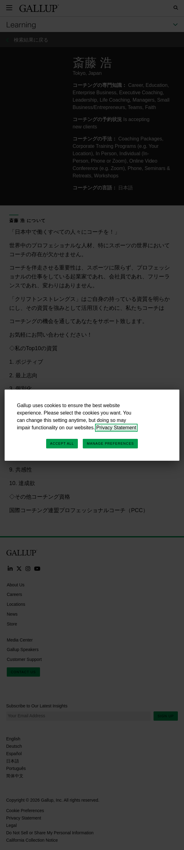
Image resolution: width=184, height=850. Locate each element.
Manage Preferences (110, 443)
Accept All (62, 443)
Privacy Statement (116, 427)
